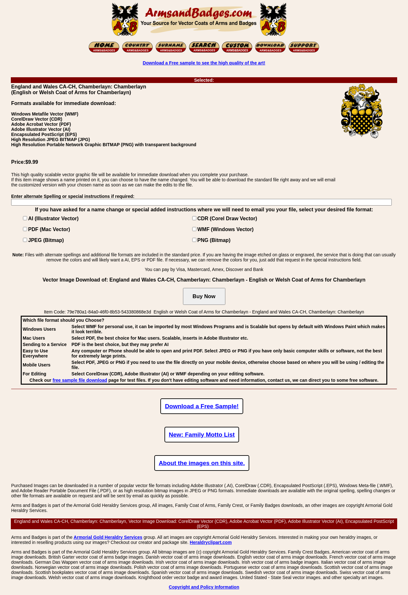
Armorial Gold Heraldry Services (108, 537)
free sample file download (80, 380)
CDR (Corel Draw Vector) (227, 218)
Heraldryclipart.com (211, 542)
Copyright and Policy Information (204, 587)
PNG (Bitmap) (213, 240)
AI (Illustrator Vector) (53, 218)
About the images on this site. (202, 463)
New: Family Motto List (202, 434)
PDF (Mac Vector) (49, 229)
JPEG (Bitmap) (46, 240)
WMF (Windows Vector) (225, 229)
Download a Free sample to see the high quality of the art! (204, 62)
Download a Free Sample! (201, 406)
